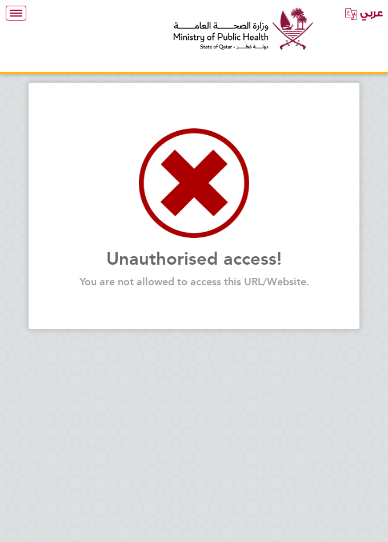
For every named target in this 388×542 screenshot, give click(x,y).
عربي (363, 13)
